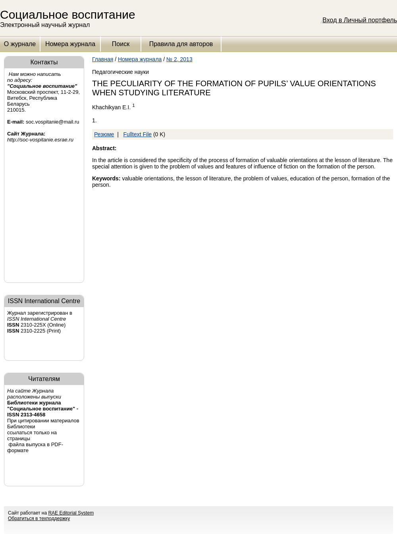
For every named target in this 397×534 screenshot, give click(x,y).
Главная (102, 59)
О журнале (20, 44)
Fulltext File (137, 134)
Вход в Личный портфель (359, 20)
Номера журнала (70, 44)
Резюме (104, 134)
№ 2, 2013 (179, 59)
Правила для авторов (181, 44)
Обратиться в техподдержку (39, 518)
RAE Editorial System (71, 513)
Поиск (120, 44)
